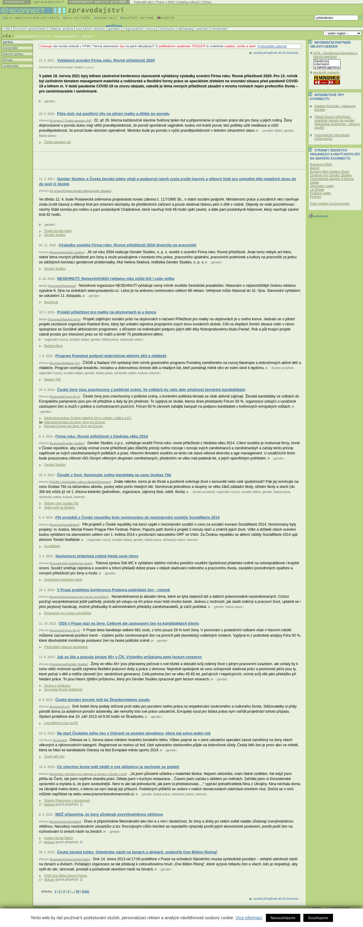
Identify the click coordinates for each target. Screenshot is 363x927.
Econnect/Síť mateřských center (71, 563)
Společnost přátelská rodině (63, 579)
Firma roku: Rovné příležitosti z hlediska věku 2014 (101, 436)
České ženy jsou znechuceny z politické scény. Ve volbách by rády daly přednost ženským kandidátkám (151, 389)
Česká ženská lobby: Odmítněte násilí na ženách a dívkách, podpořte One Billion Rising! (137, 852)
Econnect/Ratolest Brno (64, 319)
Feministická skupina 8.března (332, 178)
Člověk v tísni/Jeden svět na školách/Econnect (80, 481)
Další (85, 891)
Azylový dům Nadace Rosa (329, 171)
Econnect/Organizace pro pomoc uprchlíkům (79, 596)
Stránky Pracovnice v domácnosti (67, 800)
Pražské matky (320, 193)
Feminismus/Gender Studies (68, 664)
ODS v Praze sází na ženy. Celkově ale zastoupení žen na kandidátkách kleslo (129, 623)
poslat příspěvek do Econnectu (276, 52)
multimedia (10, 66)
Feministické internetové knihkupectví (332, 136)
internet (154, 373)
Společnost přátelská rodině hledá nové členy (96, 556)
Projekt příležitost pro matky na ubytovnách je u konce (106, 312)
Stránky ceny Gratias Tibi (61, 503)
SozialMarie (52, 546)
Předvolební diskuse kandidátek (66, 647)
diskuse (49, 804)
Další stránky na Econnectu (330, 203)
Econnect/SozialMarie (64, 524)
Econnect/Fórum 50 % (64, 396)
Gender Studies (55, 234)
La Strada (317, 189)
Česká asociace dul (57, 142)
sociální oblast (272, 130)
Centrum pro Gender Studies (331, 175)
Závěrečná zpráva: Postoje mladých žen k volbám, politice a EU (88, 418)
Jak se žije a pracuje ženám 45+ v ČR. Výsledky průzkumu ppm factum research (129, 657)
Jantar (314, 182)
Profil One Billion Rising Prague (65, 875)
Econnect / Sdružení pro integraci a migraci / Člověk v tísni (88, 774)
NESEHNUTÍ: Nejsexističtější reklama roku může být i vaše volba (115, 278)
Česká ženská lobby (58, 231)
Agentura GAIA (321, 164)
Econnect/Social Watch (65, 821)
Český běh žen (54, 756)
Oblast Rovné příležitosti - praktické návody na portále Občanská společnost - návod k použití (337, 122)
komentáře (10, 48)
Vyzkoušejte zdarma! (272, 46)
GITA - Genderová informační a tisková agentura (335, 54)
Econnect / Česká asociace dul (70, 120)
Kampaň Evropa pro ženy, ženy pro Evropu (73, 426)
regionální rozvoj (56, 339)
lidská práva (47, 135)
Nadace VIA (52, 379)
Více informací (248, 917)
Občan (206, 2)
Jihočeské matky (322, 186)
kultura (142, 373)
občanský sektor (131, 339)
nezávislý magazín (326, 72)
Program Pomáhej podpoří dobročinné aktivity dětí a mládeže (110, 355)
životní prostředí (282, 368)
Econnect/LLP (59, 706)
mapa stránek (340, 907)
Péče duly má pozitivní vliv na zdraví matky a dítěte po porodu (113, 113)
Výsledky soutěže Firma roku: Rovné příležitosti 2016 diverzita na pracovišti (127, 245)
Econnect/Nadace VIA (64, 363)
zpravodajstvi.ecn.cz (32, 36)
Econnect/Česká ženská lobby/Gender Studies (80, 190)
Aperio (314, 168)
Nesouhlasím (283, 918)
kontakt (316, 907)
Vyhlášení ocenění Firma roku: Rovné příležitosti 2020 (106, 60)
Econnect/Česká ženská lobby (69, 859)
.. (72, 891)
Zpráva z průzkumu (57, 685)
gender (50, 101)
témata (7, 60)
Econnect (60, 740)
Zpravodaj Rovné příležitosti (63, 689)
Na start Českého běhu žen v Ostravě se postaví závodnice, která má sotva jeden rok (133, 733)
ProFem (316, 196)
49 (77, 891)
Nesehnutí (51, 302)
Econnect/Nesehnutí (62, 285)
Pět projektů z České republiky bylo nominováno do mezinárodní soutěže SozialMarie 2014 (137, 517)
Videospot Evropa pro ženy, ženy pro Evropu (74, 422)
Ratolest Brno (53, 346)
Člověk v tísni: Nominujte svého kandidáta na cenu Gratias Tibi (114, 475)
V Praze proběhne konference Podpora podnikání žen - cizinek (113, 590)
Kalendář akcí (143, 2)
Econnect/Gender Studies (67, 252)
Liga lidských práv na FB (61, 723)
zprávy (7, 42)
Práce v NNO (165, 2)
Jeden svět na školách (59, 507)
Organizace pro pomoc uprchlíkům (67, 613)
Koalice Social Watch (58, 838)
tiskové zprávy (12, 54)
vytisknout (318, 216)
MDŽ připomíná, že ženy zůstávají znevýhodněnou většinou (109, 814)
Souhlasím (318, 918)
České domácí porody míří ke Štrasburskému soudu (102, 699)
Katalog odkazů (188, 2)
